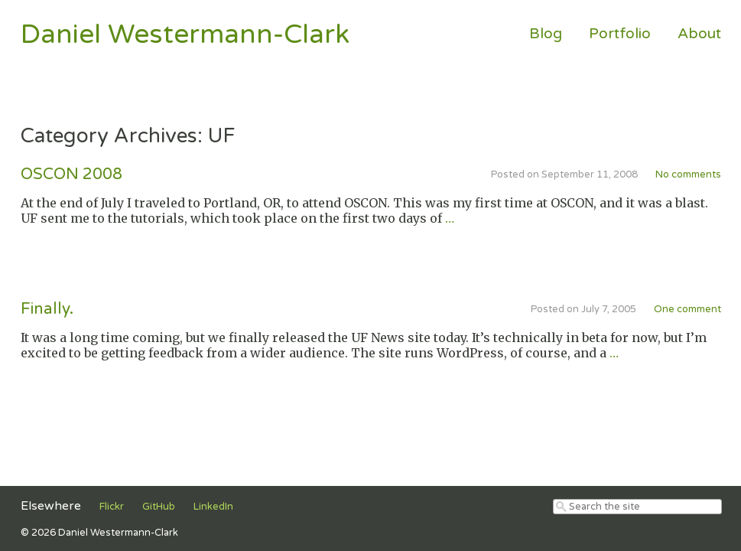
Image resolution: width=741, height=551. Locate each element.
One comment (687, 309)
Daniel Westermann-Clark (185, 34)
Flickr (111, 506)
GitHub (158, 506)
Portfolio (620, 33)
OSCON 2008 (71, 174)
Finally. (47, 308)
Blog (545, 33)
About (699, 33)
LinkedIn (213, 506)
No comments (688, 174)
